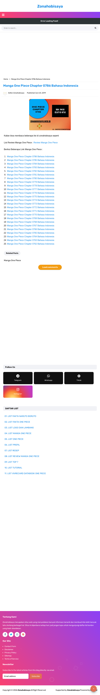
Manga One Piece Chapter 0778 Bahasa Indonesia (30, 186)
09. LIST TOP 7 (11, 462)
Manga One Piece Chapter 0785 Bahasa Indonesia (30, 160)
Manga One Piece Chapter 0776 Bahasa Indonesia (30, 193)
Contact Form (10, 646)
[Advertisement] (50, 54)
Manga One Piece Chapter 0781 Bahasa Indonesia (30, 175)
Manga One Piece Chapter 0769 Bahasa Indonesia (30, 218)
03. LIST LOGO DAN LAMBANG (19, 427)
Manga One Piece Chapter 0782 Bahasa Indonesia (30, 171)
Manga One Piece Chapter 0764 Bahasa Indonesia (30, 236)
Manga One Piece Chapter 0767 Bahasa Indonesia (30, 226)
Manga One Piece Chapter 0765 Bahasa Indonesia (30, 233)
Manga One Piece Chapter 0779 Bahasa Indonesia (30, 182)
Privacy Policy (10, 653)
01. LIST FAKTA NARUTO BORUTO (20, 416)
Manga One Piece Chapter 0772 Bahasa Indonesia (30, 207)
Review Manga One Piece (46, 142)
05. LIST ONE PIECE (14, 439)
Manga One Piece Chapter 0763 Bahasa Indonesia (30, 240)
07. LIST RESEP (12, 450)
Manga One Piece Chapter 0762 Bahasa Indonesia (30, 244)
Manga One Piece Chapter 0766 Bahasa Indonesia (30, 229)
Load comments (50, 267)
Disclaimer (9, 649)
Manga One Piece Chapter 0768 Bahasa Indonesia (30, 222)
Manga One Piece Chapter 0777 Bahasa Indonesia (30, 189)
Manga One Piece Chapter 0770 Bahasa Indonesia (30, 215)
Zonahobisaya (73, 690)
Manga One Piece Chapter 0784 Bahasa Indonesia (30, 164)
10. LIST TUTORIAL (13, 467)
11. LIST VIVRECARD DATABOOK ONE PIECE (25, 473)
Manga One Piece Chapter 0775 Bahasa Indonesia (30, 196)
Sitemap (8, 656)
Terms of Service (11, 659)
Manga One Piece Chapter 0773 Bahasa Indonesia (30, 204)
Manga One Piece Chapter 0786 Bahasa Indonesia (30, 156)
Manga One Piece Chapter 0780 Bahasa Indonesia (30, 178)
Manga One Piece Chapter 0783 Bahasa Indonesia (30, 167)
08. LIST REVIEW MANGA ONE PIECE (22, 456)
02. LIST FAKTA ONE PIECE (17, 422)
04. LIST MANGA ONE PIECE (18, 433)
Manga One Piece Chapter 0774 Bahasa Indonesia (30, 200)
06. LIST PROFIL (12, 445)
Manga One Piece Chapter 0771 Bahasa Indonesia (30, 211)
